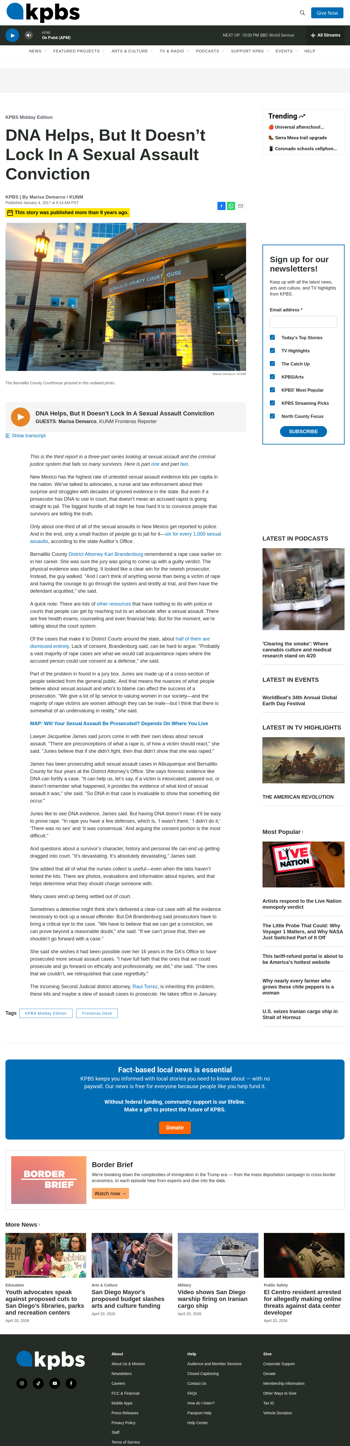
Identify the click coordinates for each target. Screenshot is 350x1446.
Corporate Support (279, 1364)
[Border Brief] (48, 1180)
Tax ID (268, 1403)
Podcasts (207, 56)
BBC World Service (277, 39)
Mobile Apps (122, 1403)
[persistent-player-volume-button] (28, 40)
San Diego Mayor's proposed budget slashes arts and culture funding (128, 1299)
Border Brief (112, 1165)
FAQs (192, 1393)
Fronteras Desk (97, 1013)
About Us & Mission (128, 1364)
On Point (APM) (56, 42)
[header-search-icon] (303, 14)
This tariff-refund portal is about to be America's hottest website (302, 959)
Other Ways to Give (280, 1393)
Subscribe (303, 431)
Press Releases (125, 1413)
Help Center (197, 1423)
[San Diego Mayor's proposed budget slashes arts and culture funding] (132, 1255)
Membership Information (284, 1383)
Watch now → (110, 1193)
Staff (115, 1432)
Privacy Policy (123, 1423)
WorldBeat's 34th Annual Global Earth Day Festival (299, 700)
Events (284, 56)
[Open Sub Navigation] (45, 56)
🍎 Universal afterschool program (294, 129)
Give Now (328, 14)
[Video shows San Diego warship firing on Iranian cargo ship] (218, 1255)
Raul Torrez (145, 986)
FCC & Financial (125, 1393)
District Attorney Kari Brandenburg (106, 554)
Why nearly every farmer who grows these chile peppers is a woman (298, 987)
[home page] (41, 14)
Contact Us (196, 1383)
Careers (118, 1383)
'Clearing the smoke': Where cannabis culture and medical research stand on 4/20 (296, 650)
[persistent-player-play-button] (12, 39)
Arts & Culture (130, 56)
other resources (114, 604)
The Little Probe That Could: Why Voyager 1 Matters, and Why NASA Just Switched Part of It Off (302, 931)
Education (14, 1285)
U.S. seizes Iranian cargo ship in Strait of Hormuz (300, 1014)
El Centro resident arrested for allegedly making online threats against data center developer (303, 1302)
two (184, 464)
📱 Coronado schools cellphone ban (302, 151)
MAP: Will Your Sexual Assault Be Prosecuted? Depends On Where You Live (119, 723)
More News (23, 1224)
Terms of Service (126, 1442)
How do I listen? (201, 1403)
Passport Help (199, 1413)
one (155, 464)
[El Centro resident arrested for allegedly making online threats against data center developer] (304, 1255)
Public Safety (276, 1285)
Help (310, 56)
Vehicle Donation (277, 1413)
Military (184, 1285)
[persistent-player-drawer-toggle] (326, 40)
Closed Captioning (202, 1373)
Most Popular (283, 831)
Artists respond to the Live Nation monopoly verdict (302, 904)
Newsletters (122, 1373)
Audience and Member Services (214, 1364)
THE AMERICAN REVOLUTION (298, 797)
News (35, 56)
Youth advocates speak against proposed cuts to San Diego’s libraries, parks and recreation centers (44, 1302)
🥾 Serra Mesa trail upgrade (297, 137)
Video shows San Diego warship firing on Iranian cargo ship (212, 1299)
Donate (175, 1127)
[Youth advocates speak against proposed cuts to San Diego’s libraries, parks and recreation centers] (45, 1255)
